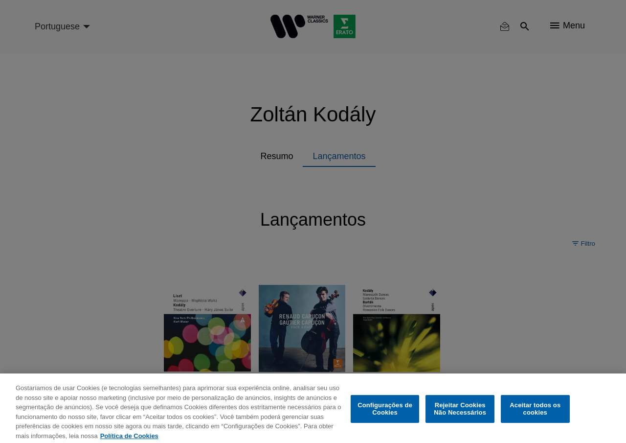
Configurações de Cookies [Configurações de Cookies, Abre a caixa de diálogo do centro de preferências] (385, 415)
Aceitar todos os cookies (535, 415)
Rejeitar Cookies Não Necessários (460, 415)
